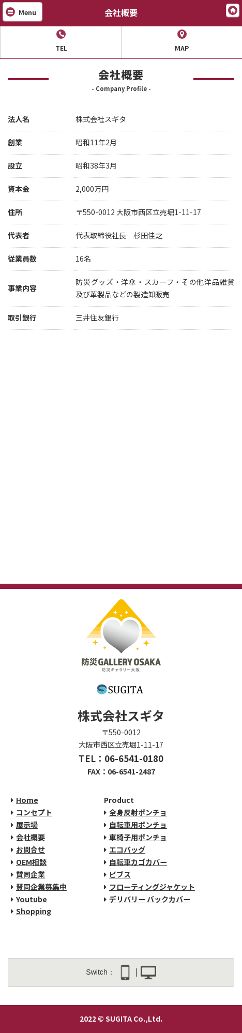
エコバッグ (127, 849)
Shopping (33, 911)
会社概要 (30, 837)
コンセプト (34, 812)
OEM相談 (31, 862)
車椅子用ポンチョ (138, 837)
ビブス (120, 874)
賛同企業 (30, 874)
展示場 (27, 824)
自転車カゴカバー (138, 862)
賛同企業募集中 (41, 887)
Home (27, 800)
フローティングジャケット (152, 887)
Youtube (31, 899)
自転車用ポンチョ (138, 824)
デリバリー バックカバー (149, 899)
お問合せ (30, 849)
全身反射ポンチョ (138, 812)
